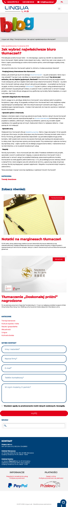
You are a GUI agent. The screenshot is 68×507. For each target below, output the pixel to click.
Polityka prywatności (17, 478)
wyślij (34, 413)
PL (62, 2)
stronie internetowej (42, 118)
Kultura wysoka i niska (10, 324)
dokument (29, 86)
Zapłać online (51, 476)
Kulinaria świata (8, 335)
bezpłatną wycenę (32, 132)
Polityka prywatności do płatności (51, 478)
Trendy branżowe (9, 179)
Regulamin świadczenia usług (17, 476)
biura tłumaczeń (36, 75)
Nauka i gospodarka (9, 327)
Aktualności (6, 329)
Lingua (4, 332)
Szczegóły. (60, 406)
